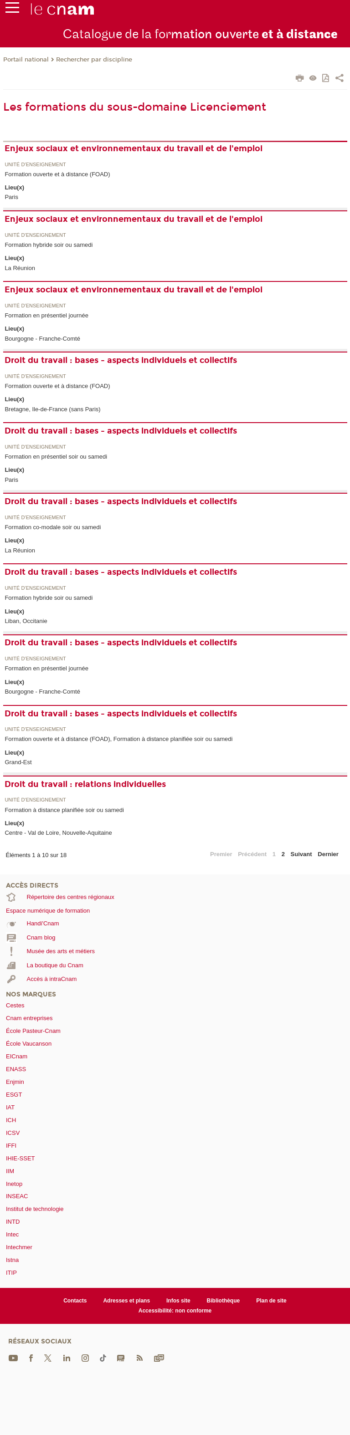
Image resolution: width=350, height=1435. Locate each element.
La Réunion (20, 268)
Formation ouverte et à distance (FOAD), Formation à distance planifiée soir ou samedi (118, 738)
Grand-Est (18, 762)
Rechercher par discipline (94, 59)
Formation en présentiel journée (46, 315)
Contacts (75, 1300)
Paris (11, 197)
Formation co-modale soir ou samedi (53, 527)
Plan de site (271, 1300)
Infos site (178, 1300)
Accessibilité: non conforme (175, 1310)
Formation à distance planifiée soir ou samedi (64, 810)
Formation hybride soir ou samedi (49, 244)
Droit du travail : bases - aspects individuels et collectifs (121, 360)
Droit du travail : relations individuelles (85, 784)
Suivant (301, 854)
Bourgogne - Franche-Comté (42, 338)
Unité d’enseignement (35, 164)
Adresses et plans (126, 1300)
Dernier (328, 854)
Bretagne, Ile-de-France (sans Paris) (52, 409)
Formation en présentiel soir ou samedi (56, 456)
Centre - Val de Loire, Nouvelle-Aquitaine (58, 832)
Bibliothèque (223, 1300)
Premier (221, 854)
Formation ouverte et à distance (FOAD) (57, 174)
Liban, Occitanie (26, 621)
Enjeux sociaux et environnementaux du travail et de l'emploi (133, 148)
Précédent (252, 854)
